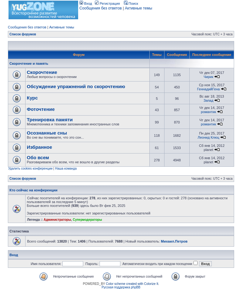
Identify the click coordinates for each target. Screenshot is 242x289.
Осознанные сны (47, 132)
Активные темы (138, 8)
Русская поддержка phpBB (120, 287)
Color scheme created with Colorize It (132, 284)
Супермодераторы (87, 219)
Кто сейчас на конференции (33, 190)
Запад (208, 100)
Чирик (208, 77)
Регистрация (107, 3)
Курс (32, 97)
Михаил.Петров (174, 241)
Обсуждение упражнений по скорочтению (76, 86)
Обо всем (38, 157)
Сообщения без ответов (100, 8)
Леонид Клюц (208, 137)
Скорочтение (42, 72)
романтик (208, 112)
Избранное (39, 147)
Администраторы (57, 219)
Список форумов (22, 34)
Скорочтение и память (28, 63)
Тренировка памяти (50, 119)
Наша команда (66, 168)
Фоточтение (41, 109)
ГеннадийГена (208, 89)
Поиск (131, 3)
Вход (85, 3)
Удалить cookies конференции (30, 168)
